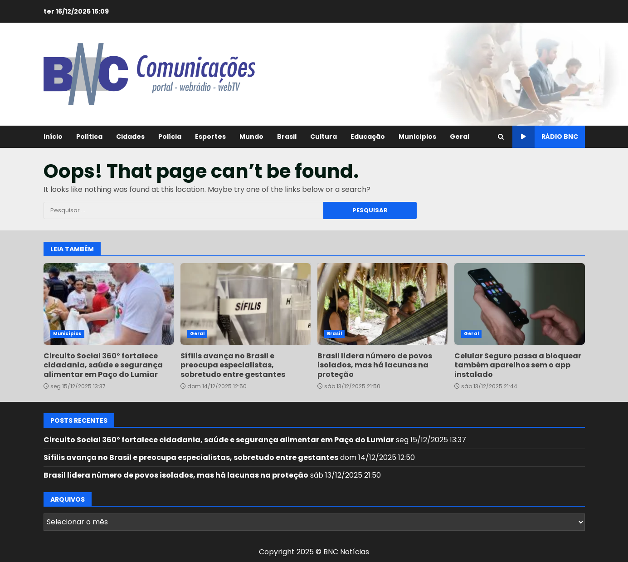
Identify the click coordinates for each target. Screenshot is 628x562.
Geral (459, 136)
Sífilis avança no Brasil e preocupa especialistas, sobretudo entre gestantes (245, 304)
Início (53, 136)
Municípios (417, 136)
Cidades (130, 136)
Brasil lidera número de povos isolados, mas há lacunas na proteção (382, 304)
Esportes (210, 136)
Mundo (251, 136)
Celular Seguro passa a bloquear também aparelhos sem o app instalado (519, 304)
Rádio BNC (545, 137)
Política (89, 136)
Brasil (287, 136)
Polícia (169, 136)
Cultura (323, 136)
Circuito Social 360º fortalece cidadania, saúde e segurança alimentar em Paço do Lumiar (109, 304)
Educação (368, 136)
